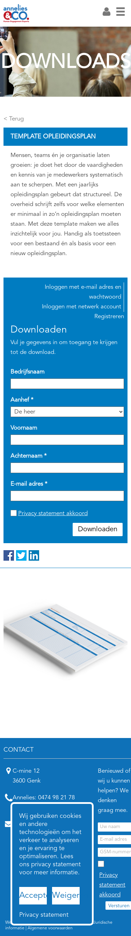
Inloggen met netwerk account (81, 307)
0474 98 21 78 (56, 798)
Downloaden (97, 529)
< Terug (13, 119)
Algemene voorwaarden (50, 928)
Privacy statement (33, 915)
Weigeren (66, 895)
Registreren (109, 317)
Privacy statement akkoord (53, 514)
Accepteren (33, 895)
